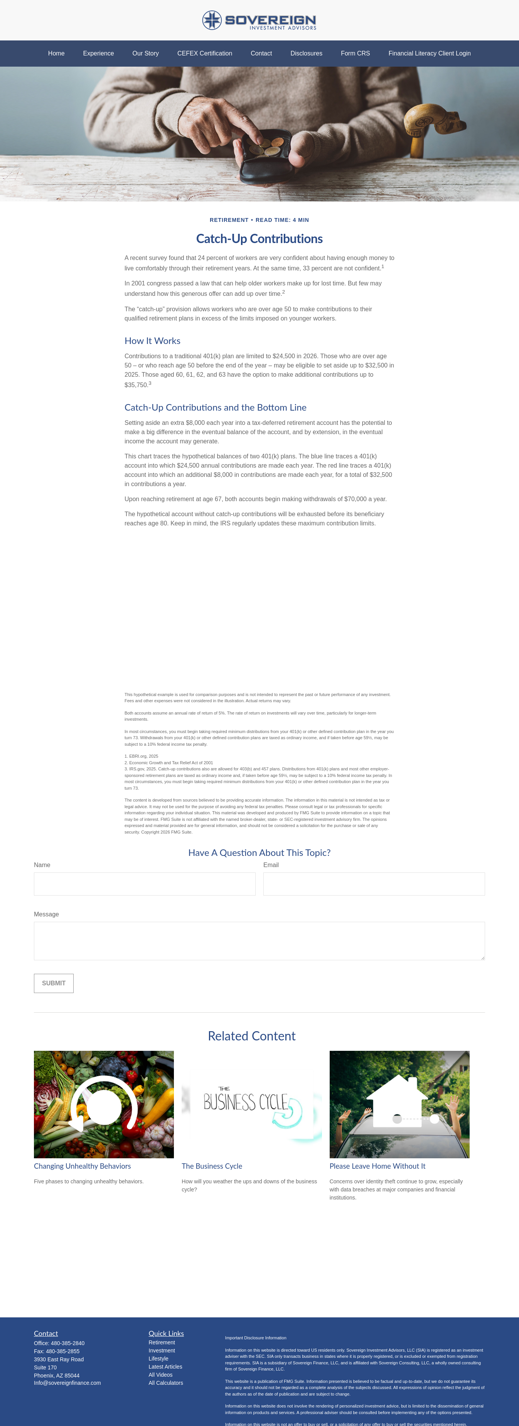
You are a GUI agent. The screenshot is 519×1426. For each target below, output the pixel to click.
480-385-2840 (67, 1343)
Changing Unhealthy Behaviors (82, 1166)
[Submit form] (54, 983)
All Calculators (166, 1383)
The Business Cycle (212, 1166)
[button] (56, 53)
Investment (162, 1350)
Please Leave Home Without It (378, 1166)
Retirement (162, 1342)
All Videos (161, 1375)
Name (42, 865)
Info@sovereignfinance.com (67, 1383)
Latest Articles (165, 1367)
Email (271, 865)
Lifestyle (159, 1359)
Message (46, 914)
